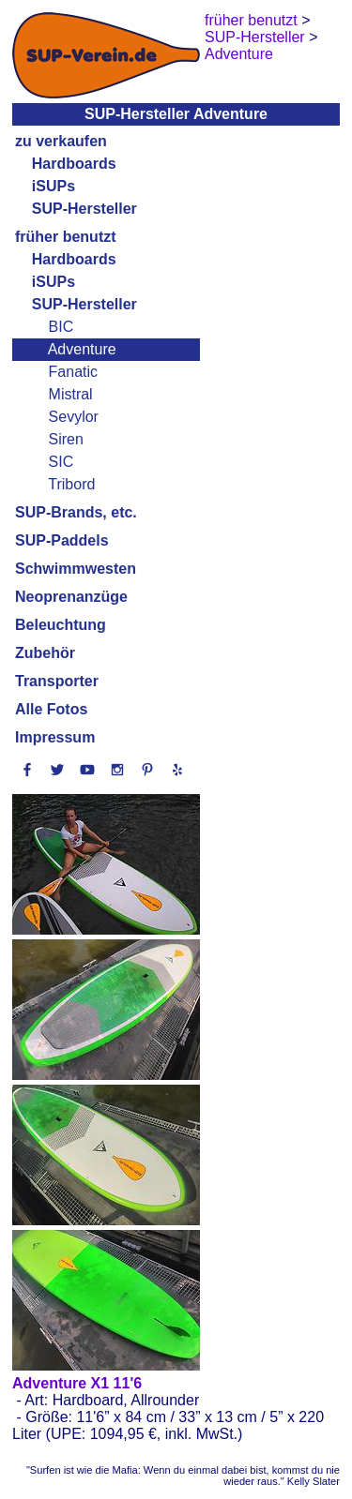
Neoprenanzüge (71, 597)
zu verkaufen (61, 141)
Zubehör (45, 653)
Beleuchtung (60, 625)
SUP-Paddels (62, 540)
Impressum (55, 737)
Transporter (57, 681)
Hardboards (74, 164)
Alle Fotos (51, 709)
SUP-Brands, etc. (76, 512)
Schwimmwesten (75, 569)
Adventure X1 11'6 (77, 1383)
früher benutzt (65, 237)
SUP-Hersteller (84, 209)
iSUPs (53, 186)
